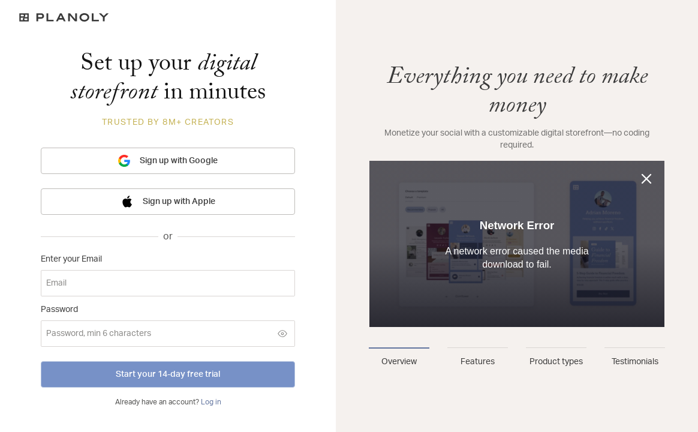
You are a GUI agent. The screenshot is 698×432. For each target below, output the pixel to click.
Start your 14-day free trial (168, 374)
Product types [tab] (556, 362)
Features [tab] (478, 362)
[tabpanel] (516, 197)
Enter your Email (71, 259)
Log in (211, 402)
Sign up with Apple (168, 202)
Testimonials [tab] (635, 362)
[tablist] (516, 357)
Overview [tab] (399, 362)
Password (59, 309)
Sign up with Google (168, 161)
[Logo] (168, 17)
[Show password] (282, 333)
